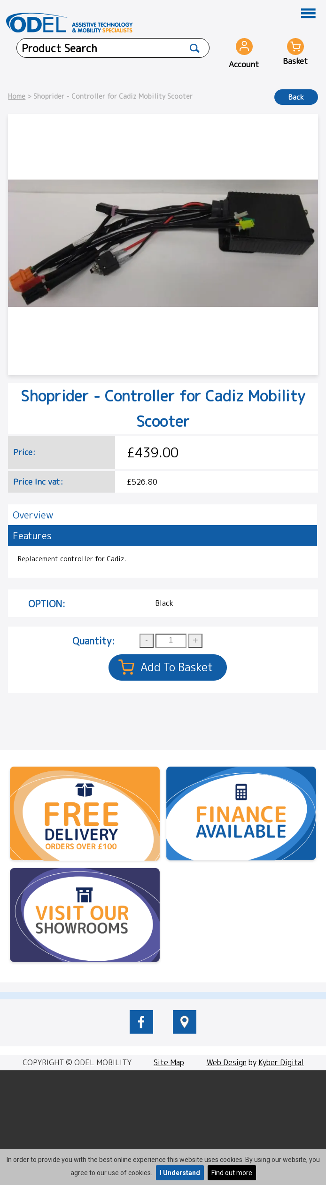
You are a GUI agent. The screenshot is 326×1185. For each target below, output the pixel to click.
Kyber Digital (281, 1062)
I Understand (180, 1173)
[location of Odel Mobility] (184, 1031)
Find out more (231, 1173)
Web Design (227, 1062)
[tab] (162, 514)
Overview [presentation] (33, 514)
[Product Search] (194, 48)
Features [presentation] (32, 535)
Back (296, 97)
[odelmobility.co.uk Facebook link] (141, 1031)
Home (16, 96)
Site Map (169, 1062)
